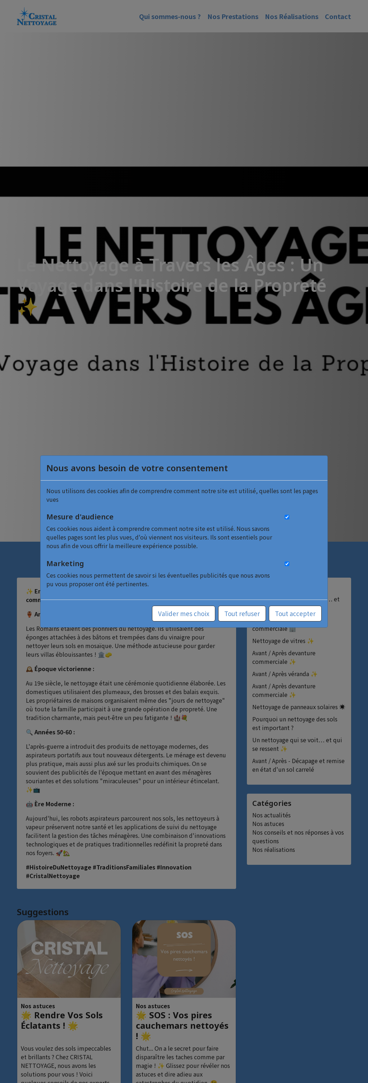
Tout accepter (295, 613)
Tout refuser (242, 613)
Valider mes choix (183, 613)
